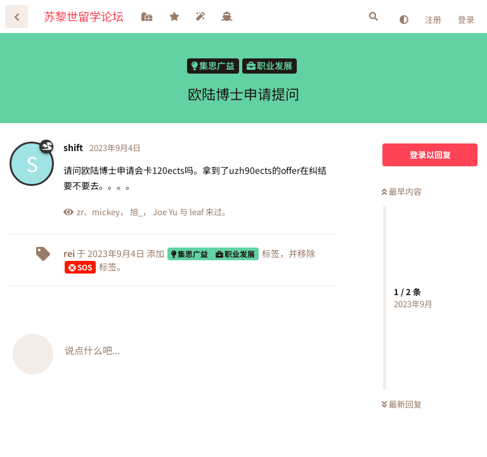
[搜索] (373, 16)
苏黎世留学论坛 (84, 16)
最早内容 (402, 191)
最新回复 (402, 404)
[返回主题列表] (16, 16)
